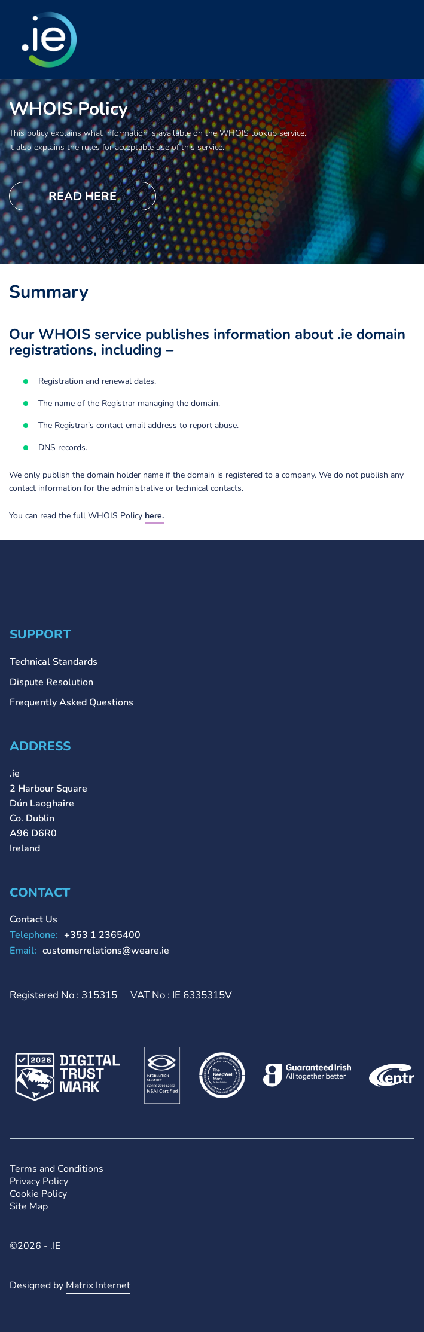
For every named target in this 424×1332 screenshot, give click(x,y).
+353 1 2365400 (102, 935)
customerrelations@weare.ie (105, 950)
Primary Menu (405, 25)
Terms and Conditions (56, 1169)
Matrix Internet (98, 1285)
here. (154, 515)
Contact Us (33, 919)
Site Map (29, 1206)
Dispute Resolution (51, 682)
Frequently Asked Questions (71, 702)
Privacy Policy (39, 1181)
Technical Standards (53, 661)
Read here (82, 196)
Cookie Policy (38, 1194)
